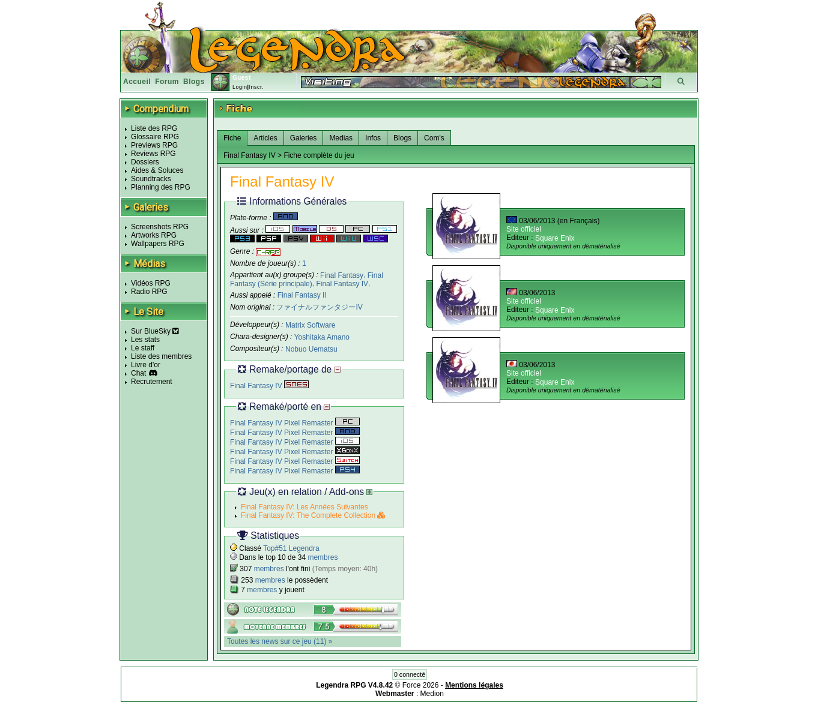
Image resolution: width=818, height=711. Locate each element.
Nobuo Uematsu (311, 349)
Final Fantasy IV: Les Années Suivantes (304, 507)
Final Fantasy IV (342, 284)
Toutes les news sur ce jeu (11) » (279, 641)
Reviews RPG (153, 153)
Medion (432, 693)
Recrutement (151, 381)
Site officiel (523, 229)
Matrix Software (310, 325)
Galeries (303, 138)
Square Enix (554, 238)
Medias (341, 138)
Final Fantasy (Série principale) (306, 279)
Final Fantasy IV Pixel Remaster (295, 423)
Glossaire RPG (155, 137)
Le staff (142, 348)
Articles (265, 138)
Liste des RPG (154, 128)
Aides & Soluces (157, 170)
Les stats (145, 339)
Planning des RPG (160, 187)
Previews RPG (154, 145)
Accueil (137, 81)
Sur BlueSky (155, 331)
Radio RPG (149, 291)
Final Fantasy (341, 275)
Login (239, 87)
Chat (138, 373)
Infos (373, 138)
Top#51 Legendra (291, 548)
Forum (167, 81)
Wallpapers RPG (157, 243)
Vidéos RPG (151, 283)
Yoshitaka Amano (322, 337)
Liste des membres (161, 356)
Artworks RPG (154, 235)
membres (323, 557)
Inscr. (256, 87)
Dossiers (145, 162)
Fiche (232, 138)
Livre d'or (145, 365)
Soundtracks (151, 179)
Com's (434, 138)
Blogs (194, 81)
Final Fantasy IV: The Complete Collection (313, 515)
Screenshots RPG (160, 227)
